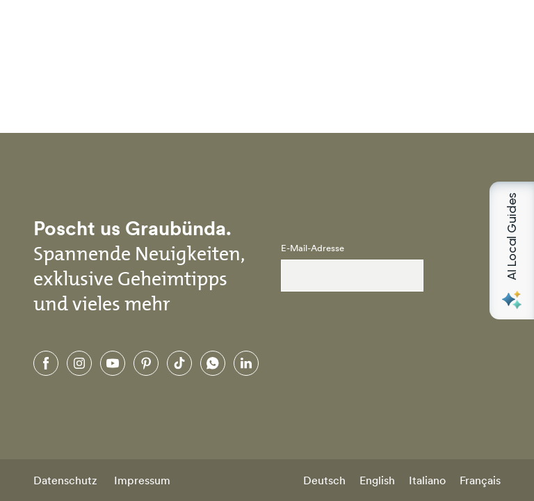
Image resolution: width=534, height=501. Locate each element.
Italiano (427, 480)
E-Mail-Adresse (312, 248)
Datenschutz (65, 480)
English (377, 480)
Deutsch (324, 480)
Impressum (142, 480)
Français (480, 480)
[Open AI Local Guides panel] (512, 250)
